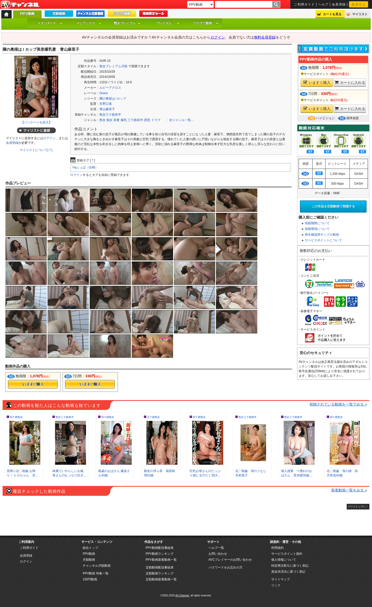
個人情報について (283, 559)
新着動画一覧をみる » (349, 490)
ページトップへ (357, 506)
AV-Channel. (182, 595)
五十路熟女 (153, 417)
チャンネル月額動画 (97, 565)
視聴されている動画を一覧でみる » (338, 404)
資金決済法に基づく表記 (288, 571)
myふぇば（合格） (85, 167)
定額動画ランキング (160, 573)
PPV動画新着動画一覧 (161, 559)
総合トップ (90, 548)
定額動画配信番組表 (160, 567)
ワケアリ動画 (205, 23)
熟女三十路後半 (65, 417)
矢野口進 (105, 104)
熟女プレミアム (127, 23)
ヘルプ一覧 (216, 548)
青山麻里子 (107, 109)
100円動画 (90, 579)
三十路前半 (135, 120)
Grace (103, 93)
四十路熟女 (16, 417)
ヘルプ (323, 4)
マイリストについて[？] (36, 150)
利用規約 (277, 548)
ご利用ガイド (304, 4)
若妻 (116, 120)
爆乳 (124, 120)
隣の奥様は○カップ (112, 98)
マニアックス (88, 23)
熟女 (102, 120)
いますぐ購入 (316, 82)
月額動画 (89, 559)
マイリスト (360, 14)
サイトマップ (280, 579)
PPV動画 (89, 554)
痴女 (109, 120)
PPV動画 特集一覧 (95, 573)
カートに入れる (350, 82)
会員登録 (339, 4)
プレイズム (167, 23)
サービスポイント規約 (286, 554)
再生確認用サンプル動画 (322, 234)
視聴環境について (317, 229)
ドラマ (155, 120)
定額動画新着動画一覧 (161, 579)
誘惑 (147, 120)
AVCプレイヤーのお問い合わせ (230, 559)
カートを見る (332, 14)
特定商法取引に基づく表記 (289, 565)
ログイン (359, 4)
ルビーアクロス (110, 87)
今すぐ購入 (33, 384)
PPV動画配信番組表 (160, 548)
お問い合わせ (217, 554)
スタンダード (49, 23)
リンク (276, 585)
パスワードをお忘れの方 (225, 567)
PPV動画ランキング (160, 554)
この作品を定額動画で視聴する (333, 206)
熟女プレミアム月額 (113, 66)
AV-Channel (20, 5)
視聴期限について (317, 223)
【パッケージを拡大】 (36, 122)
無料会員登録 (265, 37)
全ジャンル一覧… (181, 120)
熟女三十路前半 (110, 114)
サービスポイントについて (323, 240)
